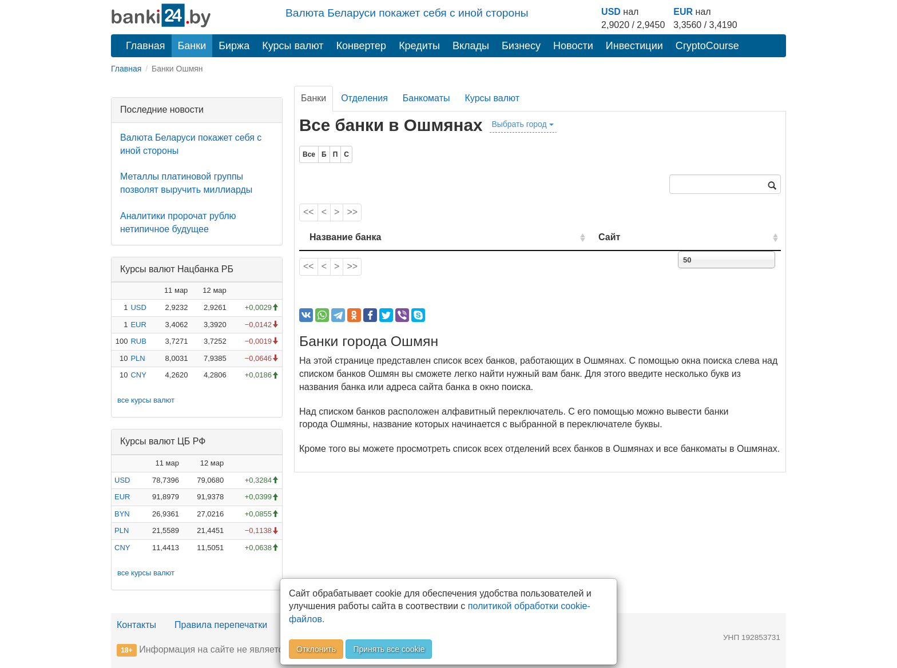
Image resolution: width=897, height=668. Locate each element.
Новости (573, 45)
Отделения (364, 98)
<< (308, 212)
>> (352, 212)
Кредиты (419, 45)
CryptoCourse (707, 45)
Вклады (471, 45)
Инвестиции (634, 45)
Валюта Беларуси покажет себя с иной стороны (407, 13)
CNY (138, 375)
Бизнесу (521, 45)
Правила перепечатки (220, 625)
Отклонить (316, 649)
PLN (137, 358)
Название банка (345, 237)
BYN (122, 514)
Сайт (650, 237)
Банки (192, 45)
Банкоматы (426, 98)
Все (309, 154)
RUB (138, 341)
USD (611, 12)
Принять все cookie (388, 649)
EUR (683, 12)
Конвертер (361, 45)
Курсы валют (292, 45)
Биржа (234, 45)
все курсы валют (145, 400)
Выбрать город (522, 124)
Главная (145, 45)
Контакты (136, 625)
